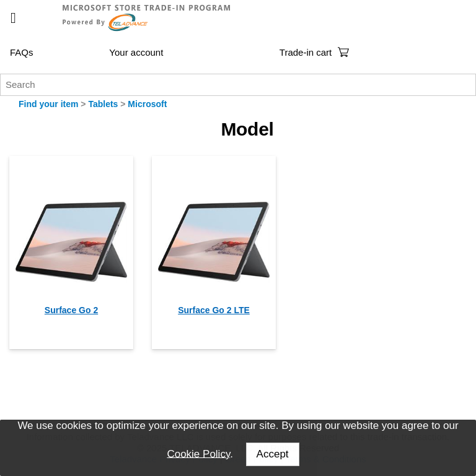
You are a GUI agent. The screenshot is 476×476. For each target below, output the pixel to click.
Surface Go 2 (71, 310)
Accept (273, 454)
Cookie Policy (198, 453)
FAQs (21, 52)
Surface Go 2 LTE (214, 310)
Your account (136, 52)
